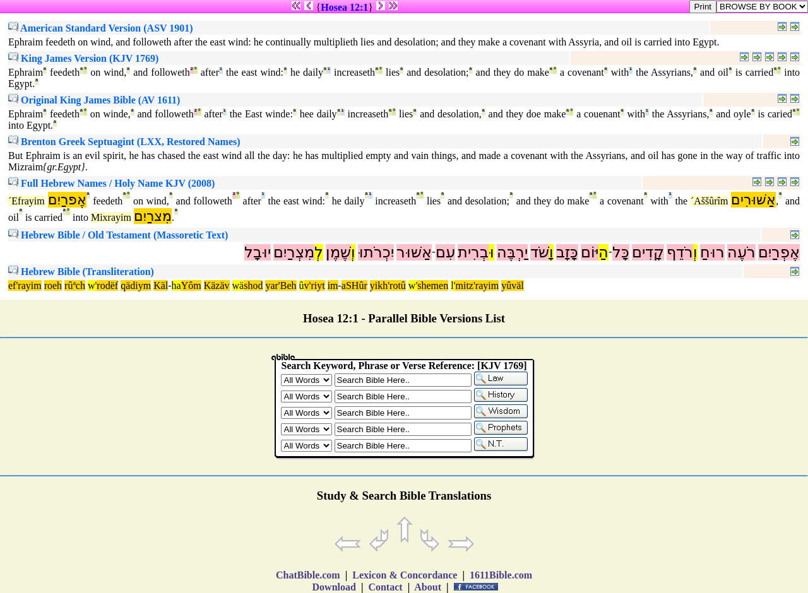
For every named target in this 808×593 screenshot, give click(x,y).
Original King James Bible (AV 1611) (94, 100)
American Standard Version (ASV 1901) (100, 28)
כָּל (620, 252)
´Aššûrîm (709, 201)
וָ (551, 252)
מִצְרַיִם (293, 252)
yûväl (512, 285)
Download (334, 587)
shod (253, 285)
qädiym (136, 285)
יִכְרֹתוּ (376, 252)
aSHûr (354, 285)
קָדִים (648, 252)
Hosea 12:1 (344, 7)
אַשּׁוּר (414, 252)
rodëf (107, 285)
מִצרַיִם (153, 216)
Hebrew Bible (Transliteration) (81, 271)
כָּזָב (567, 252)
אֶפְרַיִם (779, 252)
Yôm (191, 285)
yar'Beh (280, 285)
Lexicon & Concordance (405, 575)
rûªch (74, 285)
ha (176, 285)
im (333, 285)
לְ (318, 252)
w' (92, 285)
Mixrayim (111, 217)
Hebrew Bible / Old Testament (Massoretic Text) (118, 235)
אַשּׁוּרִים (753, 200)
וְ (695, 252)
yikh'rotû (388, 285)
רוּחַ (712, 252)
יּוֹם (589, 252)
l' (453, 285)
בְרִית (473, 252)
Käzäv (217, 285)
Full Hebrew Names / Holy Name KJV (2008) (111, 183)
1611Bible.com (501, 575)
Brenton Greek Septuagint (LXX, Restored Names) (124, 141)
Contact (385, 587)
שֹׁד (539, 252)
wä (238, 285)
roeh (53, 285)
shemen (432, 285)
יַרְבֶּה (512, 252)
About (428, 587)
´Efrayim (26, 201)
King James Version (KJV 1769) (83, 58)
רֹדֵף (680, 252)
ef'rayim (25, 285)
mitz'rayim (477, 285)
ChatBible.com (308, 575)
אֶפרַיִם (67, 200)
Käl (160, 285)
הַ (603, 252)
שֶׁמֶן (338, 252)
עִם (445, 252)
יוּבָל (257, 252)
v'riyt (314, 285)
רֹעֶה (741, 252)
